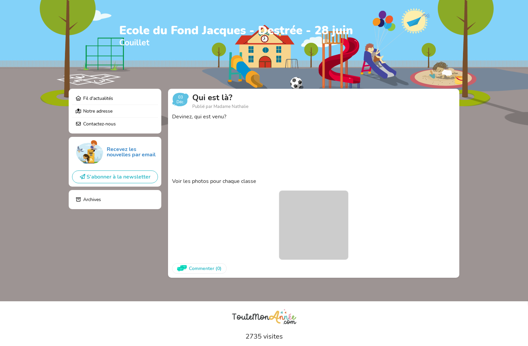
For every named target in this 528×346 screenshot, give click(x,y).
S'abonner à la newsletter (115, 177)
